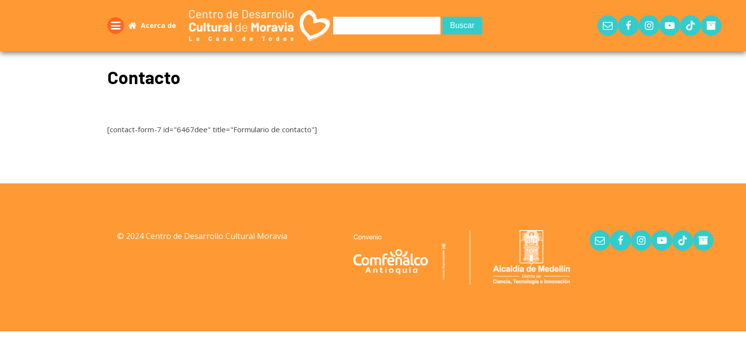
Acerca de (158, 25)
